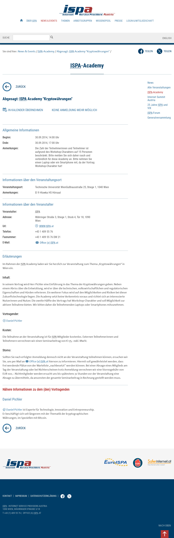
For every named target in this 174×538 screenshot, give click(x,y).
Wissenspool (103, 20)
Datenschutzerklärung (43, 496)
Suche (6, 37)
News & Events (49, 20)
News (150, 82)
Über (31, 20)
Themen (65, 20)
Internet (156, 98)
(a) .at (49, 242)
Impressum (21, 496)
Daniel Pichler (14, 320)
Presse (119, 20)
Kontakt (7, 496)
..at (46, 226)
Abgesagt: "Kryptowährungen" (83, 51)
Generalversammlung (159, 117)
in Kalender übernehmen (25, 110)
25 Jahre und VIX (157, 106)
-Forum (153, 112)
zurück (21, 86)
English (166, 38)
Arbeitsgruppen (82, 20)
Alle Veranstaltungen (159, 87)
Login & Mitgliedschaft (140, 20)
